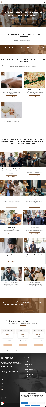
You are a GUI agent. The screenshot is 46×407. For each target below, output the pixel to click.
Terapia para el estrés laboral (34, 254)
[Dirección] (1, 383)
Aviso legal (38, 405)
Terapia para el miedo (34, 226)
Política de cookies (27, 405)
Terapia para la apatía (34, 168)
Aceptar (24, 403)
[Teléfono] (1, 386)
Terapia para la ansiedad (34, 282)
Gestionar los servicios (24, 400)
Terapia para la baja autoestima (11, 254)
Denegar (33, 403)
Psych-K (11, 119)
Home (13, 18)
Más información (11, 96)
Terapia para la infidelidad (11, 197)
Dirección (3, 383)
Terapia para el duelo (11, 226)
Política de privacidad (34, 405)
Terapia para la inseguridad (11, 282)
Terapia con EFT (11, 89)
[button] (44, 393)
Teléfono (3, 386)
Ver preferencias (41, 403)
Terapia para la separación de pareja (30, 376)
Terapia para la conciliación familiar (11, 168)
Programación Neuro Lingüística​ (34, 89)
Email (3, 389)
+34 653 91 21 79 (5, 387)
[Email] (1, 389)
